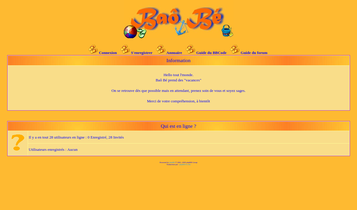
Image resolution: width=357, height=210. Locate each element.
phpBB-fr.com (185, 164)
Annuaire (174, 52)
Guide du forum (254, 52)
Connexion (108, 52)
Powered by (164, 162)
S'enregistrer (141, 52)
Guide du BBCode (211, 52)
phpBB (172, 162)
